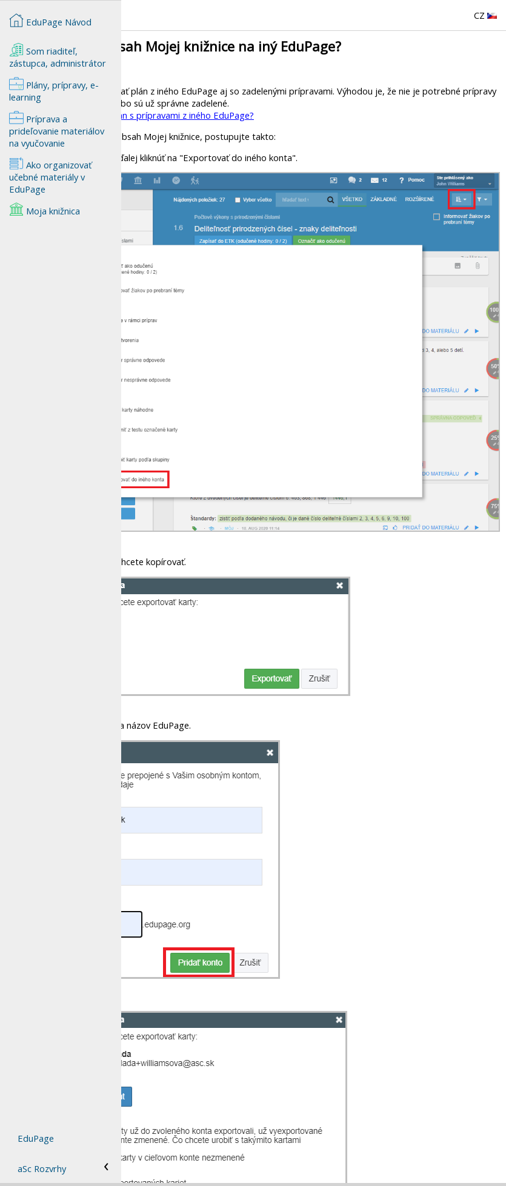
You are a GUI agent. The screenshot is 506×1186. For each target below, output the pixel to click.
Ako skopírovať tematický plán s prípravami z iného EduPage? (251, 115)
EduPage (36, 1138)
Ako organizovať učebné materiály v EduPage (50, 175)
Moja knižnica (44, 209)
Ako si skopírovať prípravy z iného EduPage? (216, 1162)
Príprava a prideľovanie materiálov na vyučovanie (56, 129)
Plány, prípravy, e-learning (54, 89)
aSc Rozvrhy (42, 1168)
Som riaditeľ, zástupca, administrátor (57, 55)
